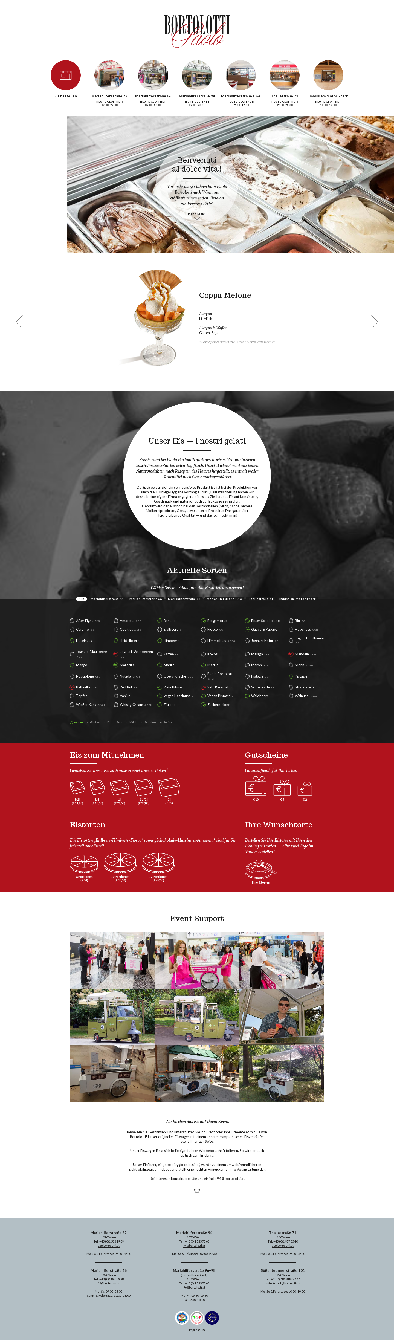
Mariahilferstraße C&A (224, 598)
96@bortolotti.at (194, 1287)
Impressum (197, 1330)
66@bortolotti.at (109, 1283)
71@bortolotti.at (283, 1245)
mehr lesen (197, 213)
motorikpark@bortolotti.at (282, 1283)
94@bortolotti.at (231, 1178)
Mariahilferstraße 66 (145, 598)
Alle (82, 598)
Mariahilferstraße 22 (107, 598)
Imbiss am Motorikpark (297, 598)
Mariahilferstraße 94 (184, 598)
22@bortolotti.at (109, 1245)
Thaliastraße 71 (260, 598)
